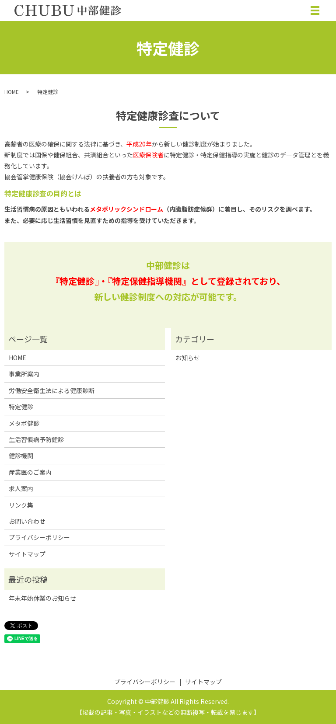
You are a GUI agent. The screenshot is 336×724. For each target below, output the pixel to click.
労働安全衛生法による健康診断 (51, 390)
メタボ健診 (24, 423)
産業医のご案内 (30, 472)
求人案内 (21, 488)
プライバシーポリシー (39, 537)
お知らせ (187, 357)
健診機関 (21, 455)
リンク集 (21, 505)
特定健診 (21, 406)
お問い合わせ (27, 521)
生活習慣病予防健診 (36, 439)
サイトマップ (27, 554)
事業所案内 (24, 373)
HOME (11, 91)
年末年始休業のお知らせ (42, 598)
